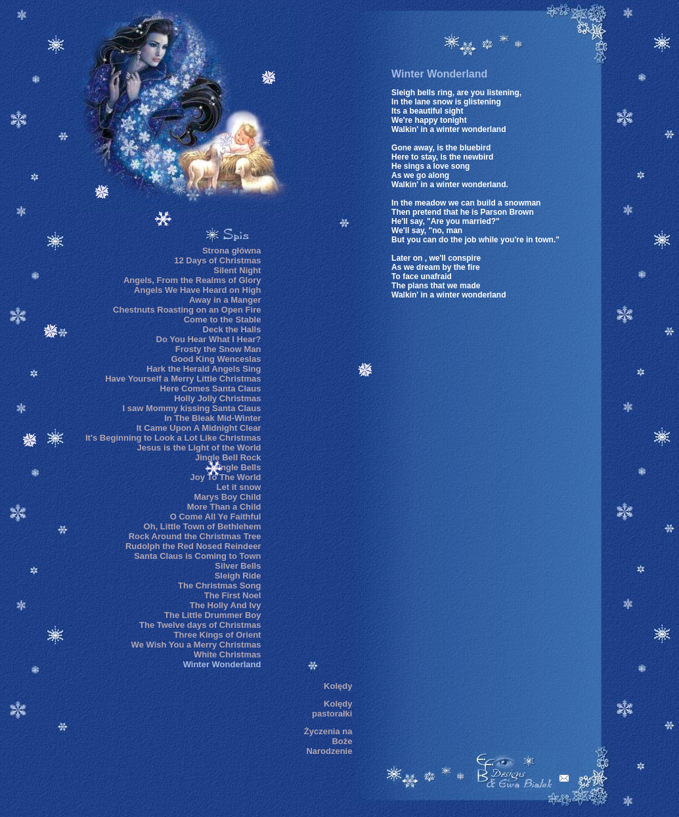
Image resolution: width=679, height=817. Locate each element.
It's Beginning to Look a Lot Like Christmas (173, 438)
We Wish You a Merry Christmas (196, 645)
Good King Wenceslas (216, 359)
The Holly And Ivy (225, 605)
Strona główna (231, 250)
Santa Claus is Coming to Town (197, 556)
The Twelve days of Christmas (200, 625)
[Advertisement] (312, 452)
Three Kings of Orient (217, 635)
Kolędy (338, 686)
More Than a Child (224, 507)
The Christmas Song (219, 585)
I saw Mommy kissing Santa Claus (191, 408)
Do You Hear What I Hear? (208, 339)
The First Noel (232, 595)
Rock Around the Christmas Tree (195, 536)
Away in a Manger (225, 300)
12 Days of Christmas (217, 260)
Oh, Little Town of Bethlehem (202, 526)
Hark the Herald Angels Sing (203, 369)
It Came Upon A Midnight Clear (199, 428)
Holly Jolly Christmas (217, 398)
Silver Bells (238, 566)
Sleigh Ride (238, 576)
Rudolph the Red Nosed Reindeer (193, 546)
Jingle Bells (237, 467)
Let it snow (239, 487)
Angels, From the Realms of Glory (192, 280)
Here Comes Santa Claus (210, 388)
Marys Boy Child (227, 497)
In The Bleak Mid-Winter (212, 418)
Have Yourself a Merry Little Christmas (183, 379)
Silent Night (237, 270)
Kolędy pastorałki (332, 708)
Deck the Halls (232, 329)
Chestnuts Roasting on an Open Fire (187, 310)
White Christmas (227, 654)
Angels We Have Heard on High (197, 290)
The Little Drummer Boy (212, 615)
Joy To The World (225, 477)
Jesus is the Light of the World (199, 448)
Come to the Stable (222, 319)
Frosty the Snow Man (218, 349)
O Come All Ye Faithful (215, 516)
